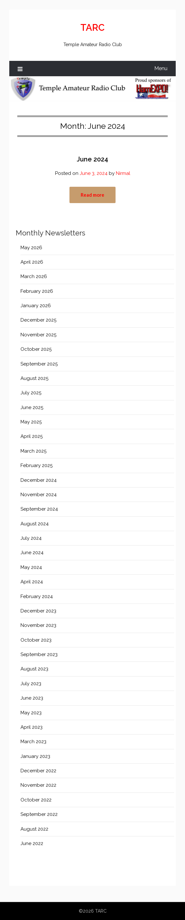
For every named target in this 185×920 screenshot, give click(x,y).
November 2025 (38, 335)
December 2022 (38, 771)
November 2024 (38, 494)
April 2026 (31, 262)
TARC (92, 27)
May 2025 (31, 422)
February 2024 (36, 596)
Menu (160, 68)
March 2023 (33, 741)
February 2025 (36, 465)
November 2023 (38, 625)
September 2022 (39, 814)
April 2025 (31, 436)
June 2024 (92, 159)
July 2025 (30, 393)
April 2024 (31, 582)
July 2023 (30, 683)
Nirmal (123, 173)
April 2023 (31, 727)
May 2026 (31, 248)
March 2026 (33, 276)
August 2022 (34, 829)
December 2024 (38, 480)
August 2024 (34, 524)
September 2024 (39, 509)
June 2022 (31, 843)
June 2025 (31, 407)
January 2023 (35, 756)
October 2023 (36, 640)
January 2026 (35, 305)
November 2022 (38, 785)
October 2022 (36, 800)
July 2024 (31, 538)
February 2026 (36, 291)
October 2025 (36, 349)
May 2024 (31, 567)
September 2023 (39, 654)
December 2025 (38, 320)
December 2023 (38, 611)
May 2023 (31, 713)
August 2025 (34, 378)
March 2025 (33, 451)
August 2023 (34, 669)
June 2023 (31, 698)
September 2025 (39, 364)
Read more (92, 195)
